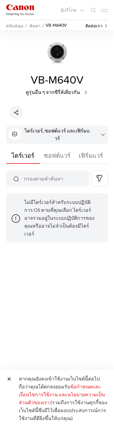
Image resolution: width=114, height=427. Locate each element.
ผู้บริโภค (69, 10)
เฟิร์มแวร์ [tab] (91, 155)
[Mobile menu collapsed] (104, 10)
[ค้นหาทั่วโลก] (93, 10)
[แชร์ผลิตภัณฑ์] (16, 112)
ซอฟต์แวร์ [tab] (57, 155)
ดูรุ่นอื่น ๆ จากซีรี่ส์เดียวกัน (57, 92)
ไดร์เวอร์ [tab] (23, 155)
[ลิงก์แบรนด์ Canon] (20, 9)
